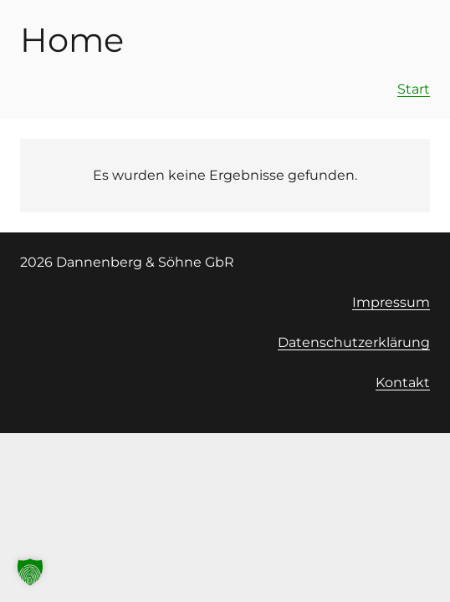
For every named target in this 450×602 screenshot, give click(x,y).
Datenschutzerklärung (354, 342)
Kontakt (403, 382)
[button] (30, 572)
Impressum (391, 302)
